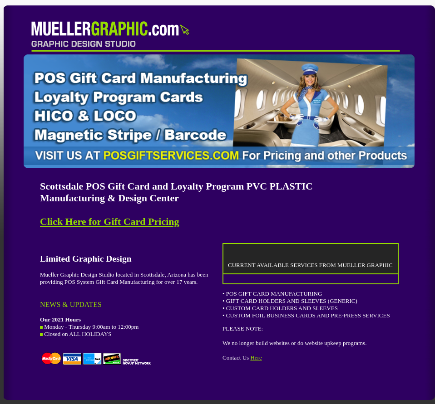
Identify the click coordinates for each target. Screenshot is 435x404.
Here (256, 357)
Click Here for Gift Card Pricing (109, 221)
